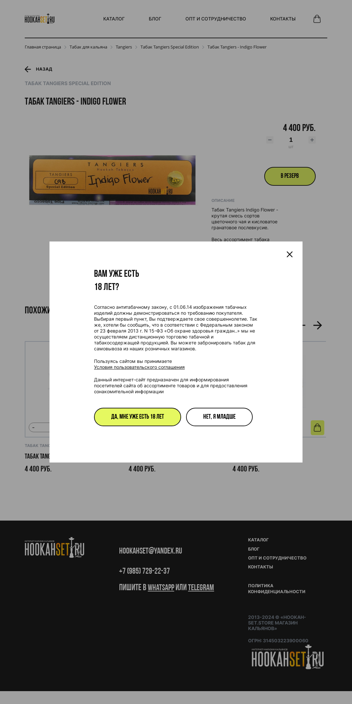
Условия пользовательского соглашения (139, 367)
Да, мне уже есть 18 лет (137, 417)
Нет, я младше (219, 417)
